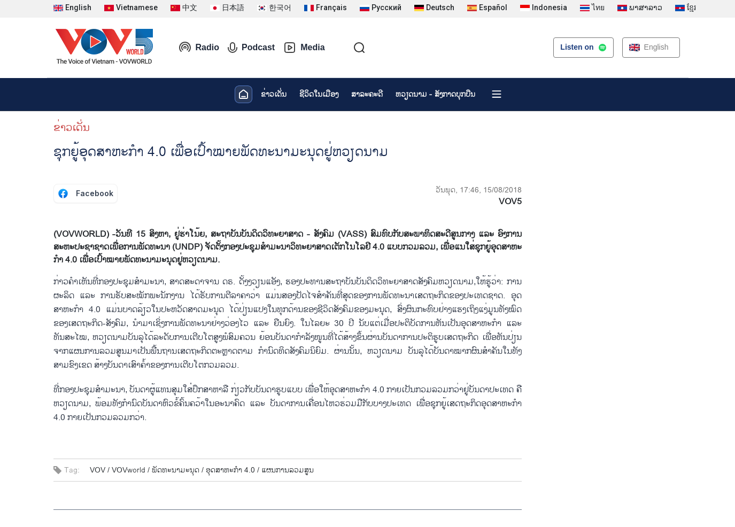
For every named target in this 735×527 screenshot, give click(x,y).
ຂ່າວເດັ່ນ (274, 94)
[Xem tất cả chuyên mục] (496, 94)
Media (303, 47)
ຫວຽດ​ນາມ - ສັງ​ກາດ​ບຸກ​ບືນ (435, 94)
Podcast (251, 47)
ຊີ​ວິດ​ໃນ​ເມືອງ (318, 94)
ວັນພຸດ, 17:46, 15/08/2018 (479, 190)
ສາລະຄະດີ (367, 94)
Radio (199, 47)
